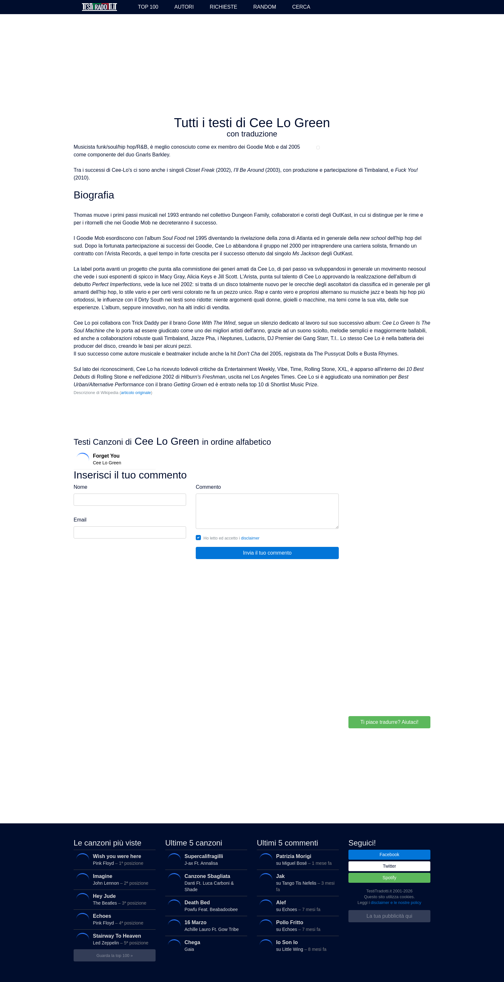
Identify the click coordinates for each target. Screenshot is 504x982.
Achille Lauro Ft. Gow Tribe (204, 926)
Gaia (204, 946)
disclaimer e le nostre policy (396, 902)
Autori (184, 7)
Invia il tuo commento (267, 553)
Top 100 (148, 7)
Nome (80, 487)
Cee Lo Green (113, 459)
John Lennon (113, 880)
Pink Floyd (113, 860)
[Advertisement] (252, 65)
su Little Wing (296, 946)
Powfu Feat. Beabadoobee (204, 906)
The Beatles (113, 899)
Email (80, 519)
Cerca (301, 7)
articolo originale (136, 392)
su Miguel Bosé (296, 860)
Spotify (389, 877)
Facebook (389, 854)
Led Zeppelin (113, 939)
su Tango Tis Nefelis (296, 881)
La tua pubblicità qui (389, 916)
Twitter (389, 866)
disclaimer (250, 538)
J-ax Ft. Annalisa (204, 860)
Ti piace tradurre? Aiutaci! (389, 722)
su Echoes (296, 906)
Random (264, 7)
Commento (208, 487)
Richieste (223, 7)
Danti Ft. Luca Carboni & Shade (204, 881)
